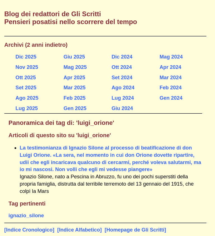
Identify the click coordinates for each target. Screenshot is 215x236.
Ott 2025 (25, 77)
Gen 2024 (171, 98)
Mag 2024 (171, 57)
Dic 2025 (25, 57)
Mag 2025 (75, 67)
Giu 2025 (74, 57)
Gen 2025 (75, 108)
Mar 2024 (171, 77)
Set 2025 (25, 87)
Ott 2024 (121, 67)
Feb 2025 (75, 98)
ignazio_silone (26, 215)
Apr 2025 (74, 77)
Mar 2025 (75, 87)
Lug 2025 (26, 108)
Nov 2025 (26, 67)
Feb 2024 (171, 87)
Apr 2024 (170, 67)
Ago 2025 (26, 98)
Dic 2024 (121, 57)
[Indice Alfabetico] (79, 230)
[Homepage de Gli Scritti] (135, 230)
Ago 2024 (122, 87)
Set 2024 (121, 77)
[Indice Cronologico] (29, 230)
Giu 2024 (122, 108)
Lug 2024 (122, 98)
